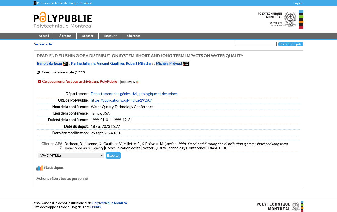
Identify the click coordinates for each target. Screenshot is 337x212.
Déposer (87, 35)
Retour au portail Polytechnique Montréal (63, 3)
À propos (65, 35)
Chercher (133, 35)
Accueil (44, 35)
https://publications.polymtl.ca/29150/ (121, 100)
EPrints (95, 207)
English (298, 3)
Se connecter (43, 44)
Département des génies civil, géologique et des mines (134, 94)
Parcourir (110, 35)
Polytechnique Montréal (110, 203)
